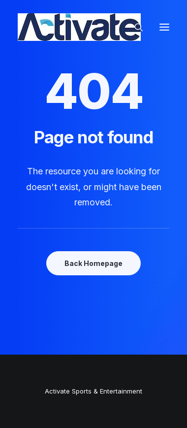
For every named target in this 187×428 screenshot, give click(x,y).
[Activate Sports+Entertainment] (79, 27)
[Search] (134, 27)
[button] (164, 27)
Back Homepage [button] (93, 263)
